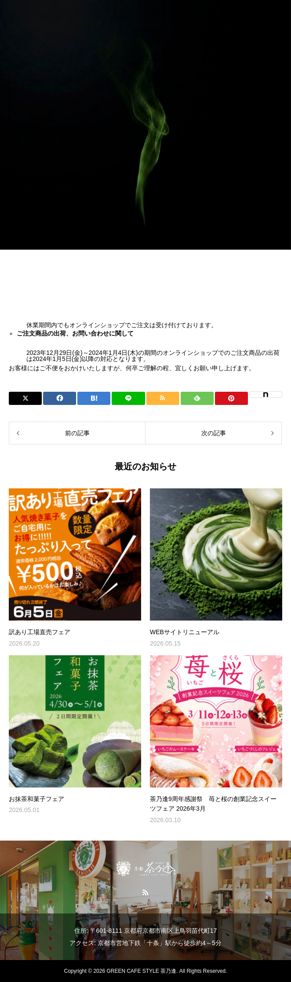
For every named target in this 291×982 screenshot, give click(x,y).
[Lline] (128, 398)
